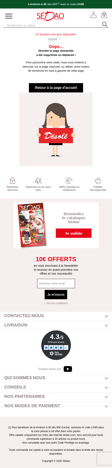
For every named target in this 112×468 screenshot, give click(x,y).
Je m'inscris (55, 294)
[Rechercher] (49, 25)
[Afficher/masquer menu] (8, 16)
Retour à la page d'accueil (56, 87)
